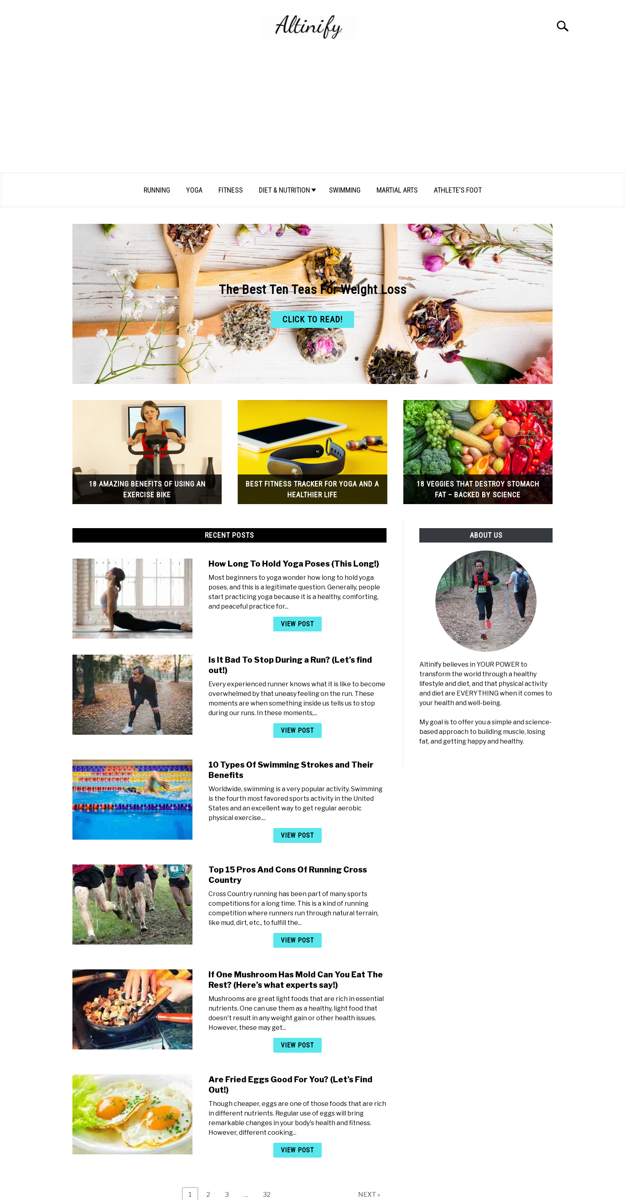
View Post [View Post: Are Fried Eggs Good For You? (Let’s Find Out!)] (297, 1150)
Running (157, 190)
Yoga (194, 190)
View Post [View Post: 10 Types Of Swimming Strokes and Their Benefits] (297, 835)
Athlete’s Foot (458, 190)
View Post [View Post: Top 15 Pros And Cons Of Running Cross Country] (297, 940)
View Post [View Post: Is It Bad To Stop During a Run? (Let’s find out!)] (297, 730)
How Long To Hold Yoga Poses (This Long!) (293, 564)
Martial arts (397, 190)
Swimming (345, 190)
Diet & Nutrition (284, 190)
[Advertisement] (312, 112)
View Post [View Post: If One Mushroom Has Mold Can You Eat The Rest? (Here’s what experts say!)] (297, 1045)
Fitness (230, 190)
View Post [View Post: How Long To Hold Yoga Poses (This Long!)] (297, 624)
